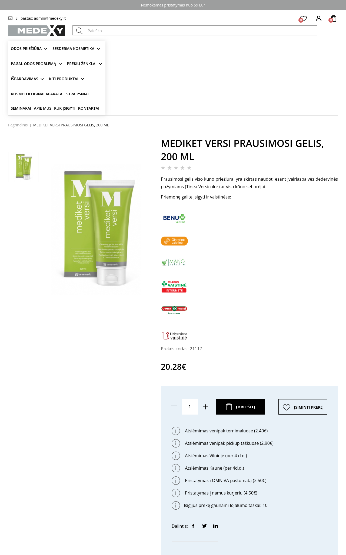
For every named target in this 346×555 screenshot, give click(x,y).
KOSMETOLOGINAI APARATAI (37, 93)
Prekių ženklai (82, 63)
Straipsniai (77, 93)
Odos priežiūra (26, 48)
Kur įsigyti (64, 108)
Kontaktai (88, 108)
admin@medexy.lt (50, 18)
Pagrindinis (18, 124)
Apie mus (42, 108)
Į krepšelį (245, 406)
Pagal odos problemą (33, 63)
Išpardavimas (24, 78)
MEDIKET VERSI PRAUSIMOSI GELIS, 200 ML (71, 124)
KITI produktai (63, 78)
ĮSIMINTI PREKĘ (308, 407)
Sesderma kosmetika (73, 48)
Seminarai (21, 108)
